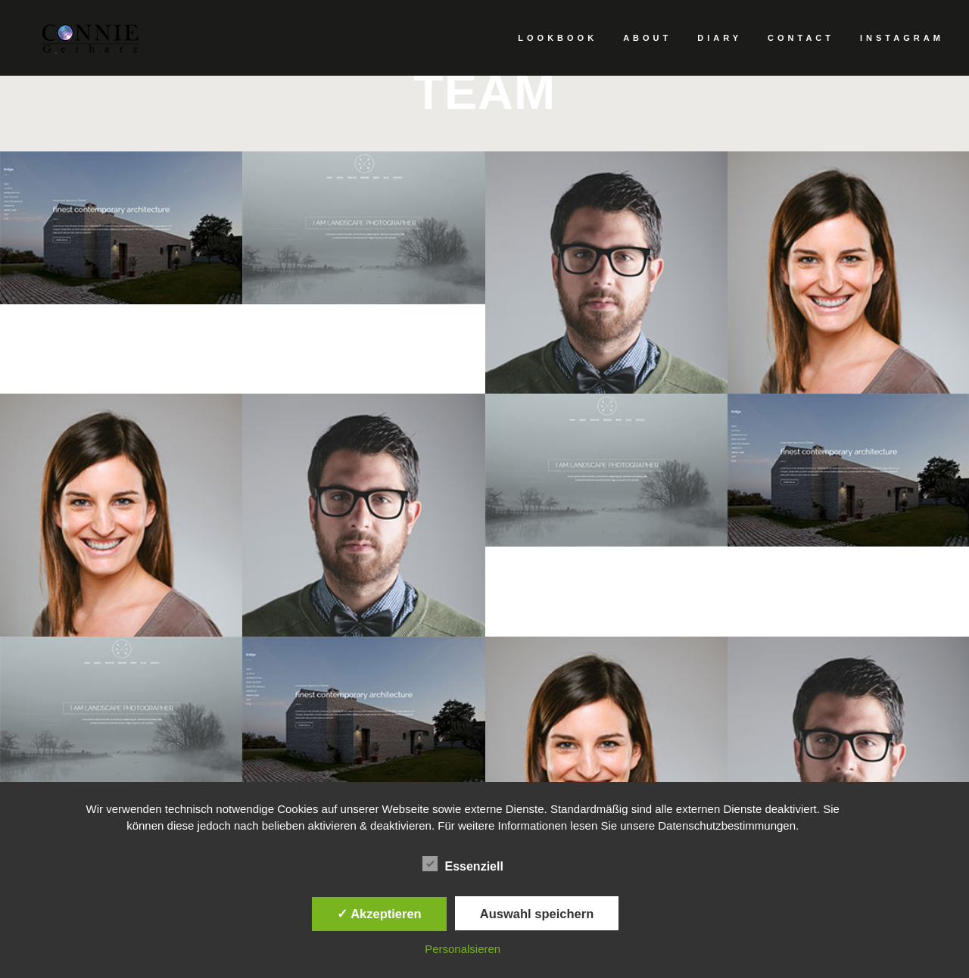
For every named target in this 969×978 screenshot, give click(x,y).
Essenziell (462, 864)
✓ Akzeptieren (379, 913)
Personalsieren (462, 948)
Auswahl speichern (537, 913)
